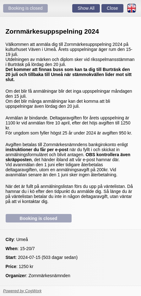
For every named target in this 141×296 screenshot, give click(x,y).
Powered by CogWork (22, 291)
